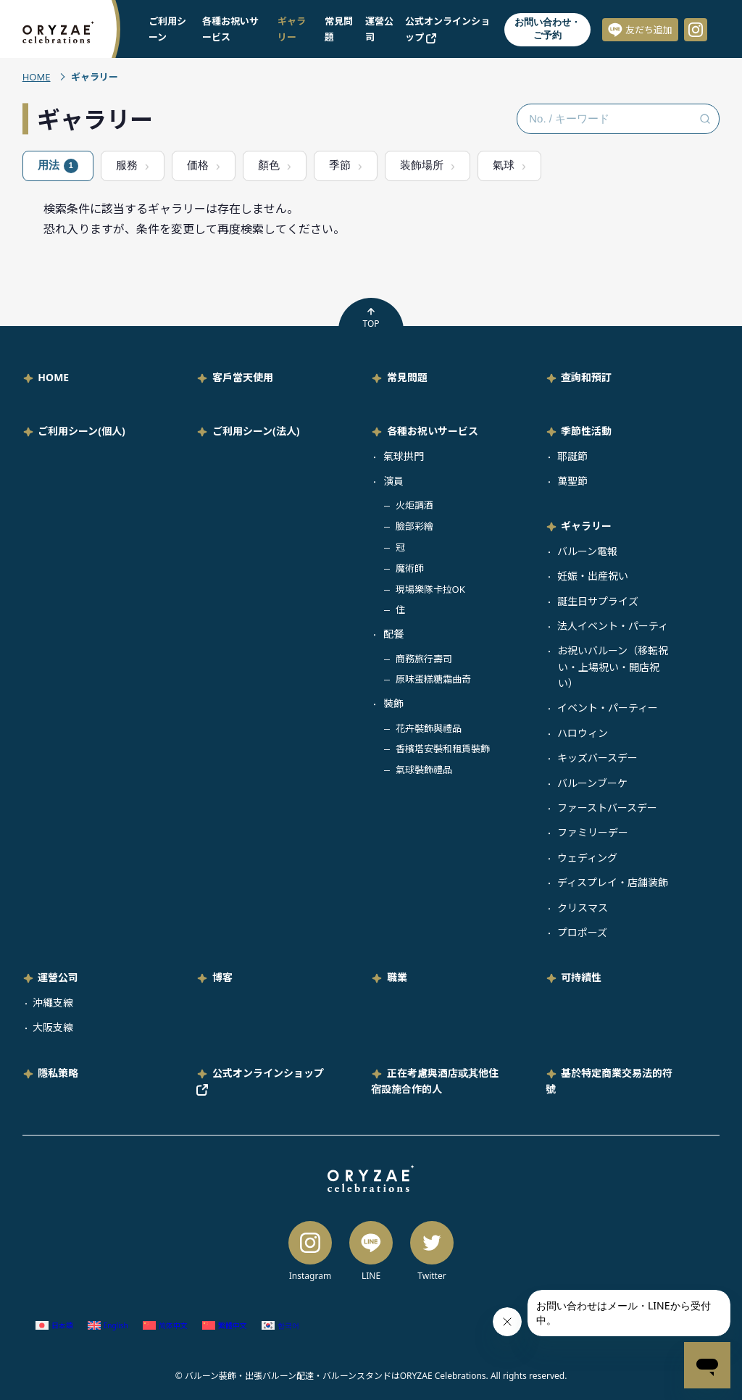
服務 (127, 165)
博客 (222, 977)
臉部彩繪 (414, 526)
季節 (340, 165)
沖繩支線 (53, 1002)
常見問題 (407, 377)
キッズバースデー (597, 757)
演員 (393, 481)
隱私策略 (58, 1073)
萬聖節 (572, 481)
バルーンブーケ (592, 783)
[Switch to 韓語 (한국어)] (280, 1325)
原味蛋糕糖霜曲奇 (433, 679)
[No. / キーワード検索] (618, 119)
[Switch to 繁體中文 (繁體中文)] (224, 1325)
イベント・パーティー (607, 707)
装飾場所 (421, 165)
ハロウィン (582, 733)
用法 (58, 166)
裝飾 (393, 703)
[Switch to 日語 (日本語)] (54, 1325)
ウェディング (587, 857)
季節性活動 (586, 431)
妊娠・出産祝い (592, 576)
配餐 (393, 634)
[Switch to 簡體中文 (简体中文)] (165, 1325)
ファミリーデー (592, 832)
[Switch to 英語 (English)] (108, 1325)
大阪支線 (53, 1027)
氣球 (503, 165)
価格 (198, 165)
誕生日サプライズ (597, 601)
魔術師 (410, 568)
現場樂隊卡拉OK (430, 589)
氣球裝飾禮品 (424, 769)
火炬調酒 (414, 505)
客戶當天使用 (242, 377)
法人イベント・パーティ (612, 626)
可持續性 (581, 977)
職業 (397, 977)
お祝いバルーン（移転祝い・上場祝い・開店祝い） (612, 666)
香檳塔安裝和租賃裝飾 (443, 748)
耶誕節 (572, 456)
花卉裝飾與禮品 (429, 728)
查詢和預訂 (586, 377)
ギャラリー (586, 526)
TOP (370, 318)
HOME (36, 76)
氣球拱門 (403, 456)
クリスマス (582, 907)
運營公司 (58, 977)
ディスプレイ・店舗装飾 (612, 882)
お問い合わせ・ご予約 (547, 29)
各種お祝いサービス (432, 431)
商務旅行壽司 (424, 658)
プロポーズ (582, 932)
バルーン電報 (587, 551)
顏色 (269, 165)
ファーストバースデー (607, 807)
